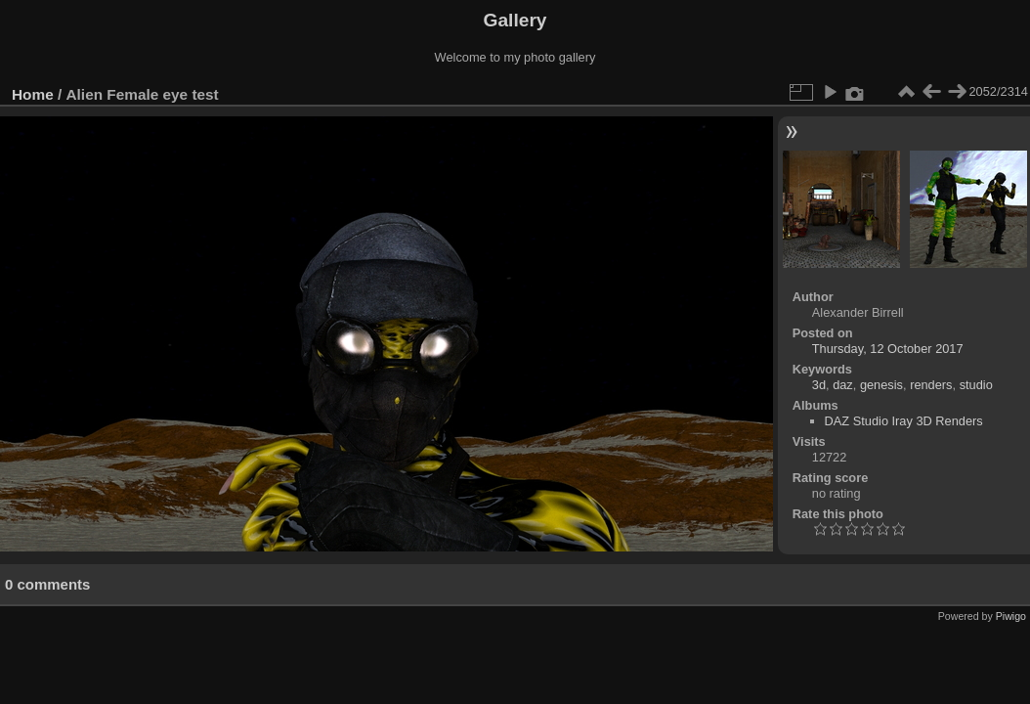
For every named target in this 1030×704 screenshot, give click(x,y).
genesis (881, 384)
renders (931, 384)
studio (976, 384)
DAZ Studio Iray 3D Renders (904, 421)
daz (843, 384)
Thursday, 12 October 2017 (888, 348)
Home (33, 94)
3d (819, 384)
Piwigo (1011, 616)
